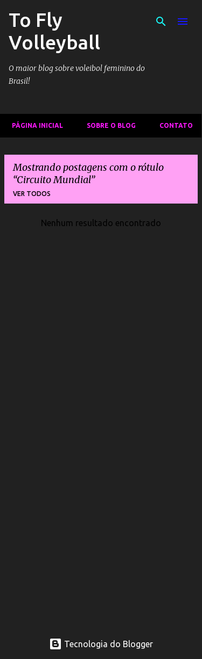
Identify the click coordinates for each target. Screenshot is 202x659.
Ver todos (32, 193)
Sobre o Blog (108, 125)
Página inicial (34, 125)
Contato (173, 125)
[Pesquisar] (161, 21)
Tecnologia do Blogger (101, 644)
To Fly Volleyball (54, 31)
